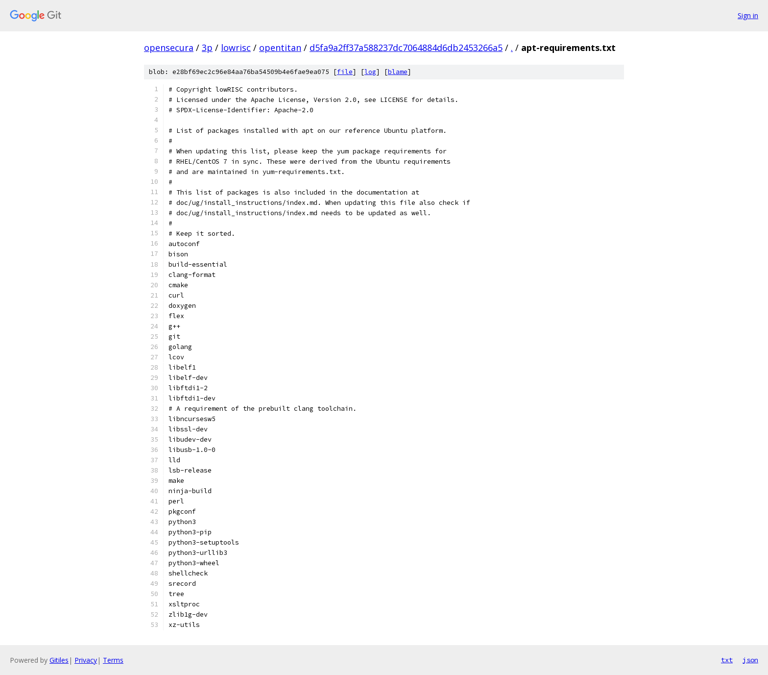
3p (207, 47)
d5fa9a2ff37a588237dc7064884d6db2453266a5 (406, 47)
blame (398, 72)
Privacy (85, 660)
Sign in (748, 15)
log (370, 72)
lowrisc (236, 47)
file (345, 72)
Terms (113, 660)
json (750, 659)
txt (727, 659)
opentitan (280, 47)
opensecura (168, 47)
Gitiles (59, 660)
